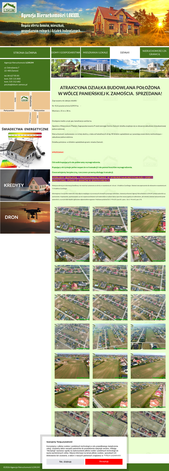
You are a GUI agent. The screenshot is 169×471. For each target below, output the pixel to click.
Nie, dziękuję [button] (65, 462)
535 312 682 (14, 81)
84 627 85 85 (13, 75)
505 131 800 (14, 78)
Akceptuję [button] (104, 461)
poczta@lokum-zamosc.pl (15, 84)
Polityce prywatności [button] (112, 455)
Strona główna (25, 52)
